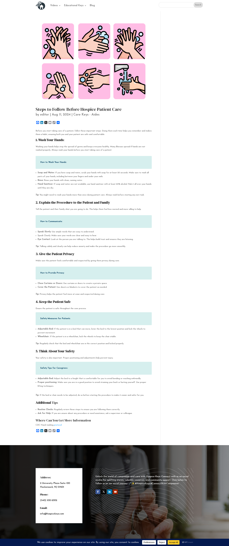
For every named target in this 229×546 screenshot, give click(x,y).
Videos (54, 5)
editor (44, 114)
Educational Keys (74, 5)
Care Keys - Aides (86, 114)
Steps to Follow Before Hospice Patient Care (79, 109)
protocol (58, 425)
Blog (92, 5)
